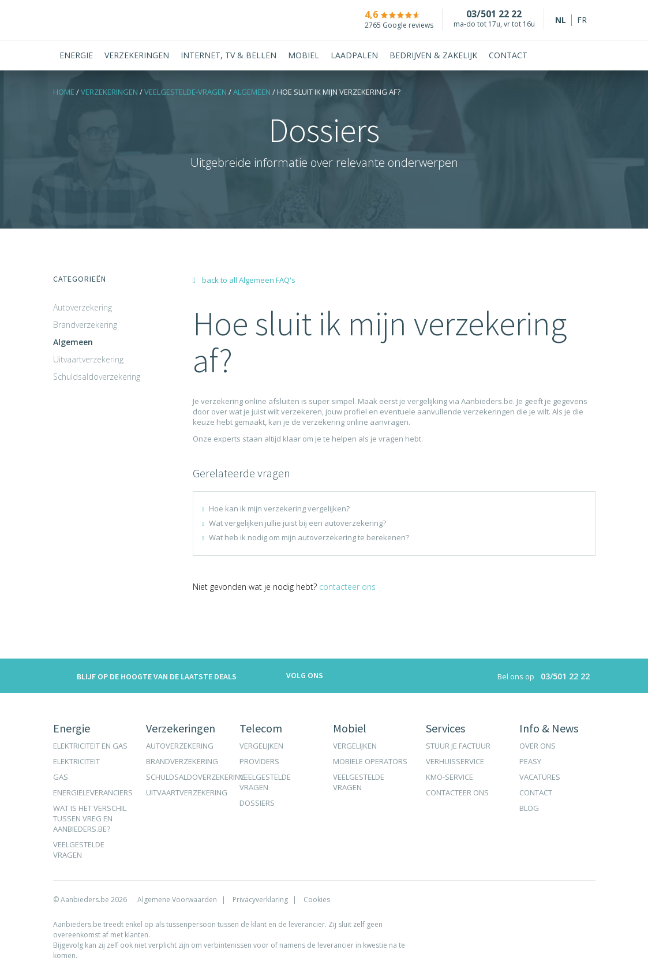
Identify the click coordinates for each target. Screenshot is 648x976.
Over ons (537, 746)
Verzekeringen (109, 92)
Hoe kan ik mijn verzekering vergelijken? (279, 508)
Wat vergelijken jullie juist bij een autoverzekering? (297, 523)
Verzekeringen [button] (136, 55)
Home (63, 92)
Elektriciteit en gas (90, 746)
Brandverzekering (85, 324)
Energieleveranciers (93, 792)
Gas (60, 777)
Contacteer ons (347, 586)
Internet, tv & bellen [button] (228, 55)
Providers (259, 761)
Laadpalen (354, 55)
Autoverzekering (82, 307)
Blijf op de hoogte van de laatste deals (145, 677)
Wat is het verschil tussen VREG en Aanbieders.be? (89, 818)
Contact (508, 55)
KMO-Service (449, 777)
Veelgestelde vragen (78, 849)
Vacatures (539, 777)
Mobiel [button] (303, 55)
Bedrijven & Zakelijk (433, 55)
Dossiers (257, 803)
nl (560, 19)
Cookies (317, 899)
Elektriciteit (76, 761)
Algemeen (252, 92)
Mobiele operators (370, 761)
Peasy (530, 761)
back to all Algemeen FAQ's (244, 280)
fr (582, 19)
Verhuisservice (455, 761)
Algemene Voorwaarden (177, 899)
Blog (529, 808)
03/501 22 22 (488, 14)
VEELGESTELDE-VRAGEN (185, 92)
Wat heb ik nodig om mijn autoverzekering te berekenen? (309, 537)
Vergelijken (261, 746)
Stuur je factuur (458, 746)
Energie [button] (76, 55)
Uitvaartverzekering (88, 359)
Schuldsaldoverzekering (96, 376)
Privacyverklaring (260, 899)
